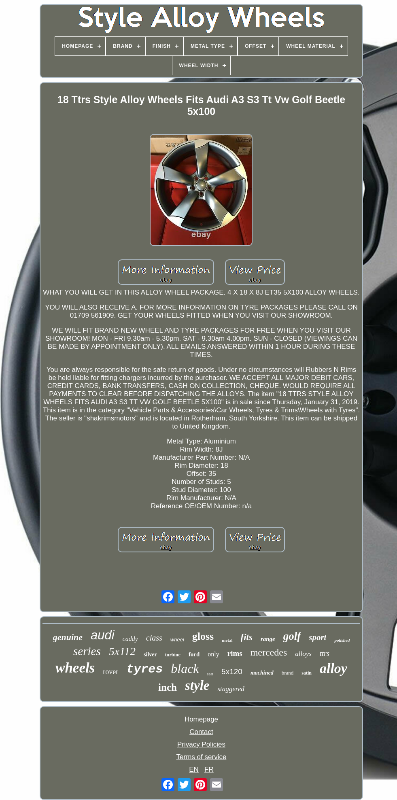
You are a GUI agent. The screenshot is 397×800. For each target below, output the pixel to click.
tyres (144, 669)
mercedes (269, 652)
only (213, 654)
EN (194, 769)
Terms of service (201, 757)
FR (209, 769)
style (197, 685)
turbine (172, 655)
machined (262, 673)
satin (306, 673)
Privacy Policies (201, 744)
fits (247, 637)
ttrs (324, 653)
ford (194, 654)
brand (288, 673)
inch (167, 687)
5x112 (122, 651)
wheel (177, 640)
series (87, 651)
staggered (230, 689)
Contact (201, 732)
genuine (68, 637)
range (268, 639)
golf (292, 636)
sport (317, 637)
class (154, 637)
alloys (303, 654)
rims (234, 653)
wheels (75, 668)
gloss (203, 636)
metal (227, 640)
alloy (333, 668)
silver (150, 654)
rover (110, 672)
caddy (130, 638)
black (185, 668)
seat (210, 674)
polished (342, 640)
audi (103, 635)
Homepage (201, 719)
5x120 (231, 671)
